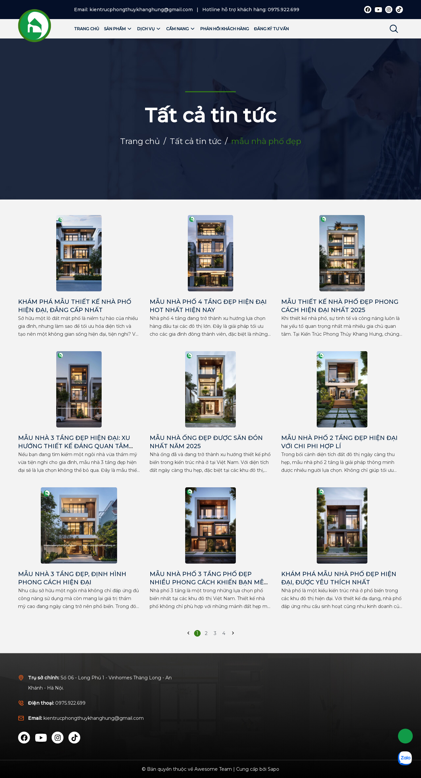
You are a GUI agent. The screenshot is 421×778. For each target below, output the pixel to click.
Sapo (273, 769)
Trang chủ (86, 28)
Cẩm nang (180, 28)
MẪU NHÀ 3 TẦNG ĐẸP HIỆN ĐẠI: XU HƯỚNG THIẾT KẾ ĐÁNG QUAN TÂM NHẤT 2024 (74, 446)
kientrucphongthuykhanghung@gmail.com (141, 9)
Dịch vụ (149, 28)
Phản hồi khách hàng (224, 28)
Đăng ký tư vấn (271, 28)
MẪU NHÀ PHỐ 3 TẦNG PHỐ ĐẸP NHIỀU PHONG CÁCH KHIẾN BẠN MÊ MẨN (207, 582)
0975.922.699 (283, 9)
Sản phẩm (118, 28)
